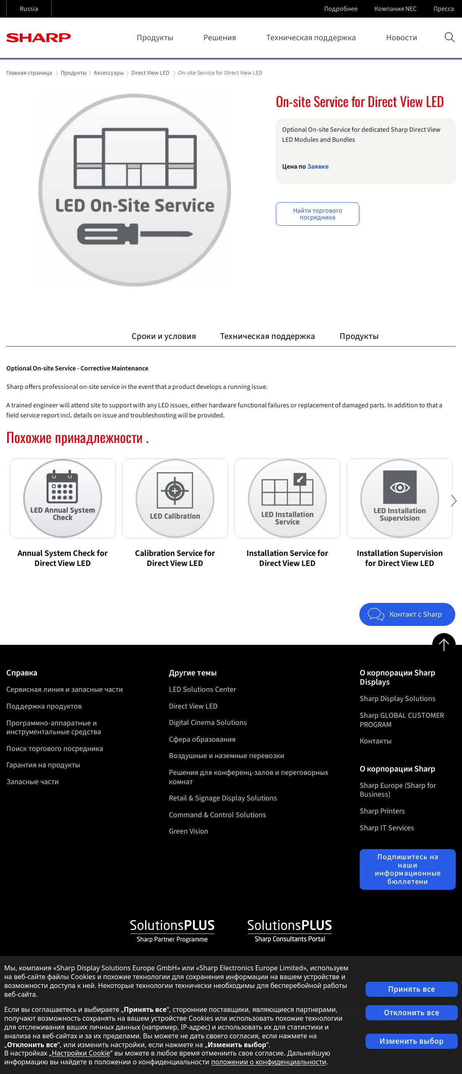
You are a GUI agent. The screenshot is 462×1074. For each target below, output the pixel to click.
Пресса (444, 8)
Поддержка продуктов (44, 706)
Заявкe (318, 166)
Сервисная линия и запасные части (64, 689)
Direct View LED (193, 706)
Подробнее (341, 8)
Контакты (376, 741)
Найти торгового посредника (318, 214)
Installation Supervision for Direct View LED (400, 558)
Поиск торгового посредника (54, 748)
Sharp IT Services (387, 828)
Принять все (411, 989)
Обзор (95, 336)
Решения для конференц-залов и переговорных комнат (248, 777)
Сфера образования (202, 739)
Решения (221, 38)
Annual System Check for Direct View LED (63, 558)
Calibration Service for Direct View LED (175, 558)
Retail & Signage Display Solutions (223, 798)
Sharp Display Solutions (398, 698)
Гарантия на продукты (43, 765)
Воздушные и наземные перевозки (226, 756)
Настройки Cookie (81, 1053)
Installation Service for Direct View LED (287, 558)
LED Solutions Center (202, 689)
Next (453, 507)
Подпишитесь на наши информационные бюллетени (408, 869)
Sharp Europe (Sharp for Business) (398, 790)
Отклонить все (411, 1012)
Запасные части (32, 782)
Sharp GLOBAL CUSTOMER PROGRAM (402, 720)
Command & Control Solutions (217, 815)
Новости (401, 38)
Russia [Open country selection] (29, 8)
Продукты (156, 38)
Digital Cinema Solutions (208, 723)
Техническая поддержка (312, 38)
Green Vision (188, 831)
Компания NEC (396, 8)
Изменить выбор (411, 1041)
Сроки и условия (164, 336)
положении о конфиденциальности (268, 1061)
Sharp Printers (382, 811)
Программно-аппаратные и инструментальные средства (53, 728)
